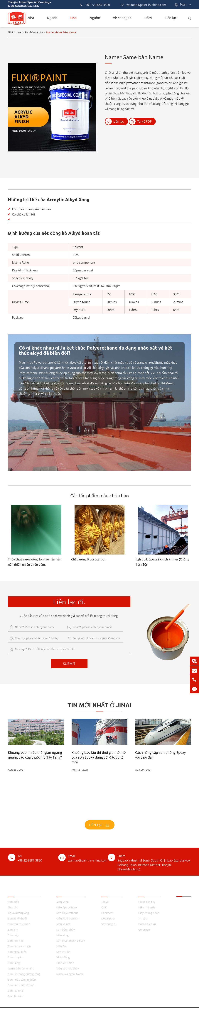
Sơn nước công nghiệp (22, 979)
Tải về (105, 902)
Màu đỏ (61, 946)
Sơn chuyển (15, 957)
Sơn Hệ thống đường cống (24, 974)
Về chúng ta (122, 18)
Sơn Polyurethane (67, 913)
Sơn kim (13, 929)
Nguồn (95, 18)
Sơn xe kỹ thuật (17, 918)
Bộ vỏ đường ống (18, 913)
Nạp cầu (13, 907)
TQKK (60, 892)
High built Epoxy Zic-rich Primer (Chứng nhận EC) (161, 562)
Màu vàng (62, 902)
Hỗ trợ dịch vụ (147, 924)
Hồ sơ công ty (146, 902)
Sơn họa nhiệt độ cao (21, 985)
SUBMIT (69, 663)
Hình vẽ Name (65, 963)
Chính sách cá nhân (141, 1014)
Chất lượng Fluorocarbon (88, 559)
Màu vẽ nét (63, 924)
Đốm (148, 18)
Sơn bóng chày (34, 32)
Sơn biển (13, 902)
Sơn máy (13, 935)
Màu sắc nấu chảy (67, 968)
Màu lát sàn (15, 996)
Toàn (183, 4)
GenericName (113, 1014)
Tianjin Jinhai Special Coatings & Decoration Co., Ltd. (57, 1014)
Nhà (31, 18)
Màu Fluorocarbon (67, 918)
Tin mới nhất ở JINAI (99, 705)
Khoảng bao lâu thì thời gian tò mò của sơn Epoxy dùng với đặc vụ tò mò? (99, 757)
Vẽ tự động (63, 957)
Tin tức (142, 918)
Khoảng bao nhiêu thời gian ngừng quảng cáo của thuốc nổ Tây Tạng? (35, 754)
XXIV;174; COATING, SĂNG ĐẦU (99, 812)
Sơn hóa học (15, 940)
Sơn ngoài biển (17, 952)
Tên (11, 892)
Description (108, 918)
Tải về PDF (140, 121)
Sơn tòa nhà (15, 990)
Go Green (144, 929)
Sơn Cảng (14, 963)
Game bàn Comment (20, 968)
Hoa (73, 18)
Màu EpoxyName (66, 907)
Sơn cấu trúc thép (19, 924)
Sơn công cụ (109, 924)
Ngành (52, 18)
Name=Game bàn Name (61, 32)
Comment (107, 913)
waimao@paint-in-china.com (143, 4)
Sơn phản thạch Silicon (70, 940)
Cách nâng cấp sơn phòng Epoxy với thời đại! (160, 754)
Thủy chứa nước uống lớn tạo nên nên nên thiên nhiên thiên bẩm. (34, 562)
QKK (104, 907)
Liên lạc (171, 18)
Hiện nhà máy (147, 907)
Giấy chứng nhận (148, 913)
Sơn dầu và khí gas (19, 946)
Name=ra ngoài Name (70, 974)
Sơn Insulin (63, 952)
